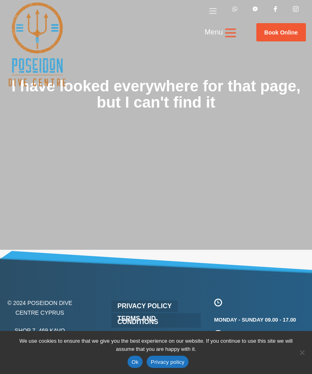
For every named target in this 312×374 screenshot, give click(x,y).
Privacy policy (167, 362)
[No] (302, 352)
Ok (135, 362)
